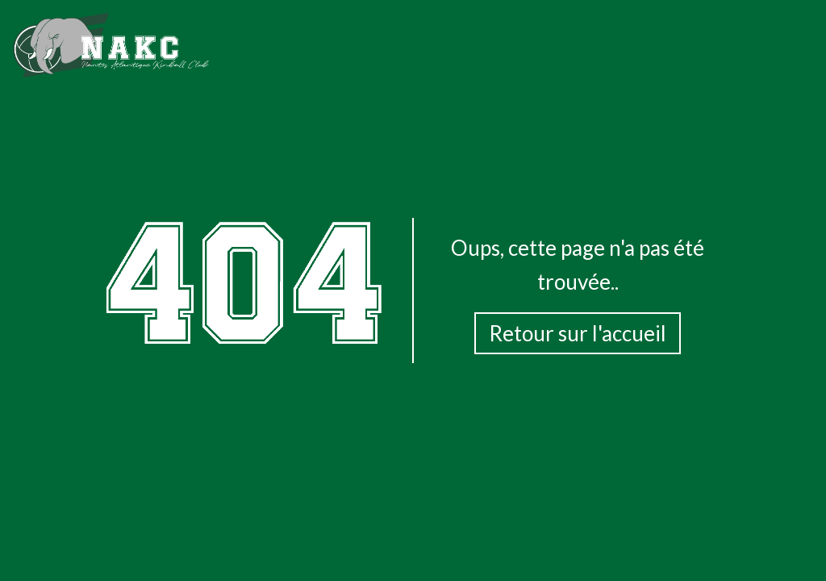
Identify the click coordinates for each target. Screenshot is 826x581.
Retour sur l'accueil (577, 333)
